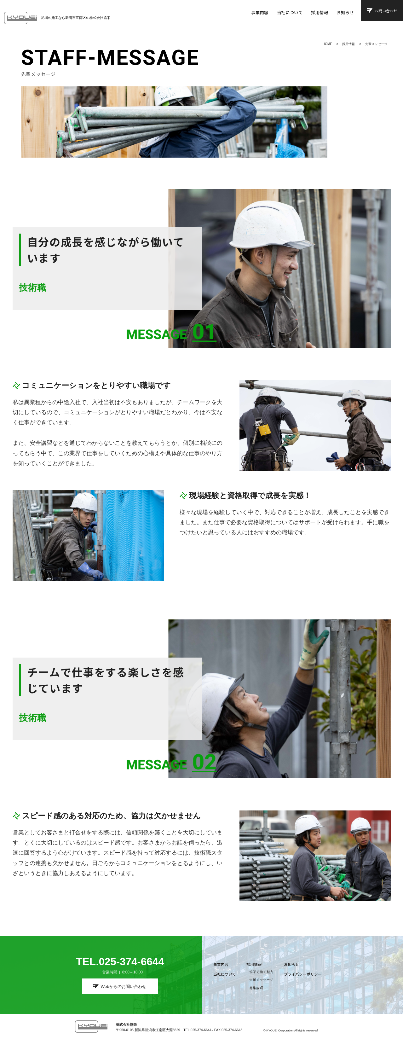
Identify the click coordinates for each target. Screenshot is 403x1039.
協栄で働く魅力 (261, 971)
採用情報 (319, 12)
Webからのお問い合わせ (123, 986)
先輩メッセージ (376, 44)
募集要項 (256, 987)
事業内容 (259, 12)
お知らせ (345, 12)
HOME (327, 44)
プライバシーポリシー (303, 974)
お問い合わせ (386, 10)
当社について (290, 12)
